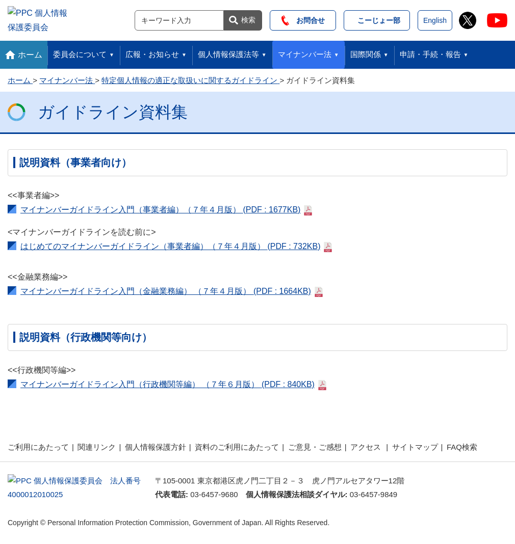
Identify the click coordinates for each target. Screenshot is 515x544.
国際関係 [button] (365, 51)
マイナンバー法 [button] (304, 51)
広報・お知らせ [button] (152, 51)
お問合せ (303, 19)
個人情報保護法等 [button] (228, 51)
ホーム (30, 51)
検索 (248, 18)
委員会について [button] (80, 51)
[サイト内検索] (179, 19)
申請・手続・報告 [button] (430, 51)
